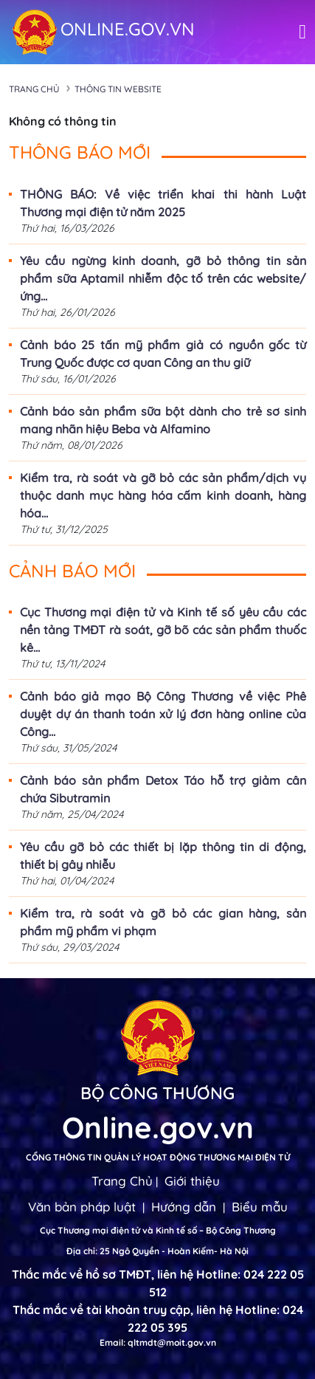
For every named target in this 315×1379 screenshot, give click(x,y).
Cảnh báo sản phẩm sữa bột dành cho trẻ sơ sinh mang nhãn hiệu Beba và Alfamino (163, 420)
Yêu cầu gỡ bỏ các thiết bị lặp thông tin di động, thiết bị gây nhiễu (163, 855)
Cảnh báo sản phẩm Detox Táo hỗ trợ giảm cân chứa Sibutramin (163, 789)
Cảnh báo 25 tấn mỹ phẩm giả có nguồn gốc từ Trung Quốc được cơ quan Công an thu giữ (163, 353)
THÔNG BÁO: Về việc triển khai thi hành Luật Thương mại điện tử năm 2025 (163, 203)
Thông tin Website (118, 88)
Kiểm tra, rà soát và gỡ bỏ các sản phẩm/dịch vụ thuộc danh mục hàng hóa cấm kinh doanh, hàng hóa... (163, 495)
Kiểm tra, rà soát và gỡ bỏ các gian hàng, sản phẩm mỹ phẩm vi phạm (163, 922)
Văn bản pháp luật (82, 1206)
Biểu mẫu (260, 1206)
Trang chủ (34, 88)
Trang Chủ (122, 1181)
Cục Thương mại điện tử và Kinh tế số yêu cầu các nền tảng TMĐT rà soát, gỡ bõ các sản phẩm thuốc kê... (163, 630)
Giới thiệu (192, 1181)
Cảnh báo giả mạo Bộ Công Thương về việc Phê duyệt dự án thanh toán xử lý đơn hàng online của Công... (163, 714)
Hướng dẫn (183, 1206)
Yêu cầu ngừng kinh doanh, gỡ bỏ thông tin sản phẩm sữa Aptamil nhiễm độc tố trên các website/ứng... (163, 278)
